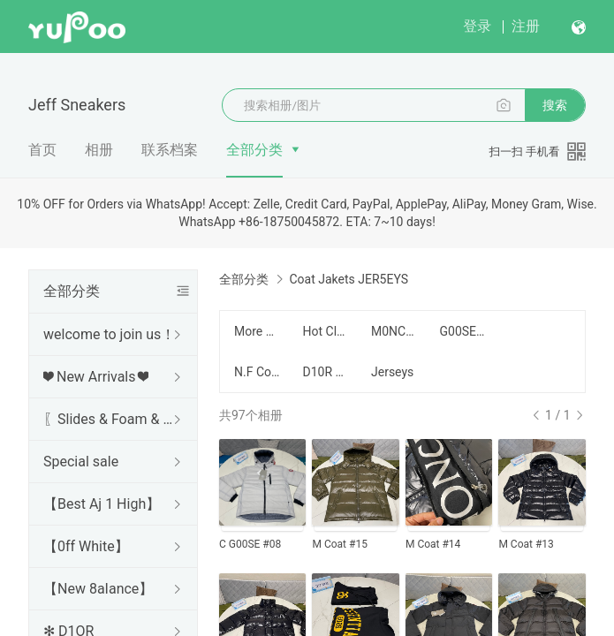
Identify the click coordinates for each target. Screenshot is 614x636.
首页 (42, 149)
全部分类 (254, 149)
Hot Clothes (327, 331)
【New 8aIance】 (98, 588)
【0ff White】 (86, 546)
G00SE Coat (464, 331)
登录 (477, 26)
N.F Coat (258, 372)
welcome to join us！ (109, 334)
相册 (99, 149)
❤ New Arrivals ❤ (95, 376)
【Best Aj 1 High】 (101, 504)
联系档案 (169, 149)
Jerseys (392, 372)
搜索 (554, 105)
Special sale (80, 461)
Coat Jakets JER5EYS (348, 279)
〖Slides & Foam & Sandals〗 (109, 419)
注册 (526, 26)
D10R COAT (327, 372)
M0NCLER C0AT (395, 331)
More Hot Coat (258, 331)
